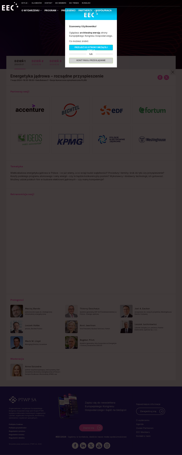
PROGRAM (50, 10)
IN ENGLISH (86, 3)
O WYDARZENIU (30, 10)
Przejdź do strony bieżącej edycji (91, 48)
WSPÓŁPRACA (103, 10)
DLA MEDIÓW (37, 3)
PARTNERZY (85, 10)
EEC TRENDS (74, 3)
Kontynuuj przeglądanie (91, 60)
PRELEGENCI (68, 10)
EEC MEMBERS (60, 3)
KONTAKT (48, 3)
